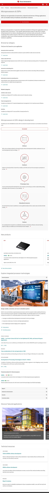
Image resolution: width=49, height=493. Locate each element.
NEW (7, 375)
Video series (24, 455)
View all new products (6, 268)
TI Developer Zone (24, 184)
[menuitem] (35, 4)
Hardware (24, 165)
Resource (24, 483)
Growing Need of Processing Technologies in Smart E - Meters (16, 359)
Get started (24, 128)
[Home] (24, 2)
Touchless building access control (23, 424)
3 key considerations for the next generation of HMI (13, 351)
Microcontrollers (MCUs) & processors (18, 7)
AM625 (3, 380)
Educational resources (24, 203)
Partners (24, 222)
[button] (2, 4)
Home (2, 7)
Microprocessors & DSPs (33, 7)
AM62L (23, 251)
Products (7, 7)
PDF (2, 345)
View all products (24, 22)
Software (24, 146)
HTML (5, 345)
